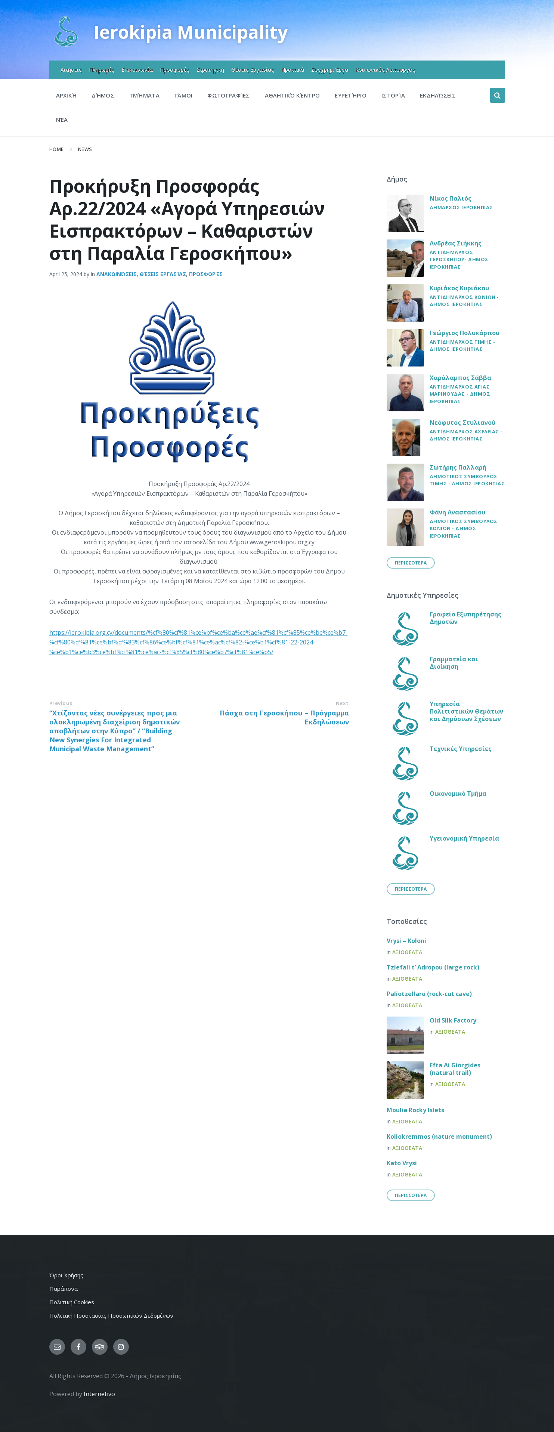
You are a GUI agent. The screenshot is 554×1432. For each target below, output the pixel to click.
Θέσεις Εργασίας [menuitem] (252, 69)
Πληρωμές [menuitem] (101, 69)
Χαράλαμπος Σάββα (460, 378)
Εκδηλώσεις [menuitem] (438, 95)
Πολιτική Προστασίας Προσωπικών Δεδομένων (111, 1315)
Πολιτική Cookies (71, 1302)
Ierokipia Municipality (191, 32)
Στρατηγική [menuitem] (210, 69)
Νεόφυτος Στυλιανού (462, 422)
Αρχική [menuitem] (66, 95)
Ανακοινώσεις (116, 274)
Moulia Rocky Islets (415, 1110)
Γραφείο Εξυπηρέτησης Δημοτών (465, 618)
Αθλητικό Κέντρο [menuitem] (292, 95)
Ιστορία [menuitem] (393, 95)
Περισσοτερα (411, 563)
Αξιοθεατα (407, 952)
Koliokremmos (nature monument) (439, 1136)
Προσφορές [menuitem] (174, 69)
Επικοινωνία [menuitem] (137, 69)
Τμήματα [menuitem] (144, 95)
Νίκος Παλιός (450, 198)
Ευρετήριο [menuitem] (350, 95)
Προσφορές (206, 274)
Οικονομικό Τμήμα (458, 793)
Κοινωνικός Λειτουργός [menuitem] (385, 69)
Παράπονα (63, 1288)
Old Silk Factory (453, 1020)
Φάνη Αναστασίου (457, 512)
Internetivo (99, 1394)
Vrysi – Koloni (406, 941)
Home (56, 149)
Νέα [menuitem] (62, 119)
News (85, 149)
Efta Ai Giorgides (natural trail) (455, 1069)
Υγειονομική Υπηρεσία (464, 838)
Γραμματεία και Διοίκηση (454, 663)
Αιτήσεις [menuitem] (71, 69)
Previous (60, 703)
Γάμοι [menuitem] (183, 95)
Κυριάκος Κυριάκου (459, 288)
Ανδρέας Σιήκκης (456, 243)
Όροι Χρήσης (66, 1275)
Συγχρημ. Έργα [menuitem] (329, 69)
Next (342, 703)
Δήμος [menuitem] (103, 95)
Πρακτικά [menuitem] (292, 69)
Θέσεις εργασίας (163, 274)
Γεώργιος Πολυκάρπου (464, 333)
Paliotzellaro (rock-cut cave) (429, 994)
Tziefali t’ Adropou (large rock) (433, 967)
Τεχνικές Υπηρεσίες (461, 749)
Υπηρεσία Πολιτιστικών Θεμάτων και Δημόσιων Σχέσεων (466, 711)
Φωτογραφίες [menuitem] (228, 95)
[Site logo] (66, 46)
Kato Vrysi (402, 1163)
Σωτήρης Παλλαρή (458, 467)
